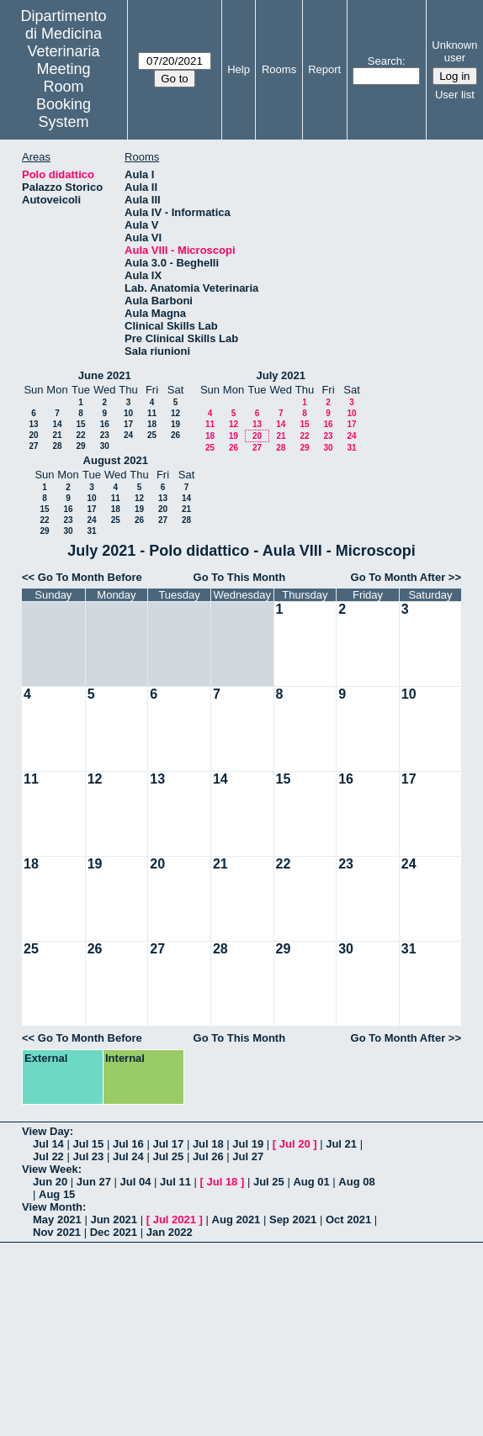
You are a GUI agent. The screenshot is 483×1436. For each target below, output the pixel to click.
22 (80, 435)
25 (152, 435)
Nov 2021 (57, 1232)
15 (80, 424)
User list (455, 94)
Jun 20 (50, 1181)
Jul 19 (247, 1144)
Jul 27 (247, 1156)
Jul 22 (48, 1156)
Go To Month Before (90, 577)
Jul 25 (167, 1156)
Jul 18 (208, 1144)
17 (128, 424)
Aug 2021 (236, 1219)
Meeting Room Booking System (63, 95)
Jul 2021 (174, 1219)
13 (33, 424)
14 (56, 424)
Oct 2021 (348, 1219)
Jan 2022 (169, 1232)
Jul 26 (208, 1156)
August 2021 (115, 460)
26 (175, 435)
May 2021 (57, 1219)
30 (104, 446)
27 (33, 446)
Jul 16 (128, 1144)
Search (385, 61)
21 (56, 435)
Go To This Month (240, 577)
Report (324, 69)
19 (175, 424)
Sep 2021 (292, 1219)
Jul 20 (294, 1144)
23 (104, 435)
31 (351, 447)
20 (33, 435)
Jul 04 (135, 1181)
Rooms (279, 69)
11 (152, 413)
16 (104, 424)
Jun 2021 (113, 1219)
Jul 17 (167, 1144)
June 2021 (104, 375)
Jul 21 (341, 1144)
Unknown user (454, 51)
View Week (50, 1169)
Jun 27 (94, 1181)
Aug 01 (311, 1181)
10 (128, 413)
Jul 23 (88, 1156)
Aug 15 (57, 1194)
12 (175, 413)
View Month (52, 1207)
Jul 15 (88, 1144)
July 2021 (280, 375)
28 (56, 446)
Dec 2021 (113, 1232)
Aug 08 (356, 1181)
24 (128, 435)
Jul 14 (48, 1144)
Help (238, 69)
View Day (46, 1131)
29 (80, 446)
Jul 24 (128, 1156)
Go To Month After (398, 577)
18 (152, 424)
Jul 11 (175, 1181)
